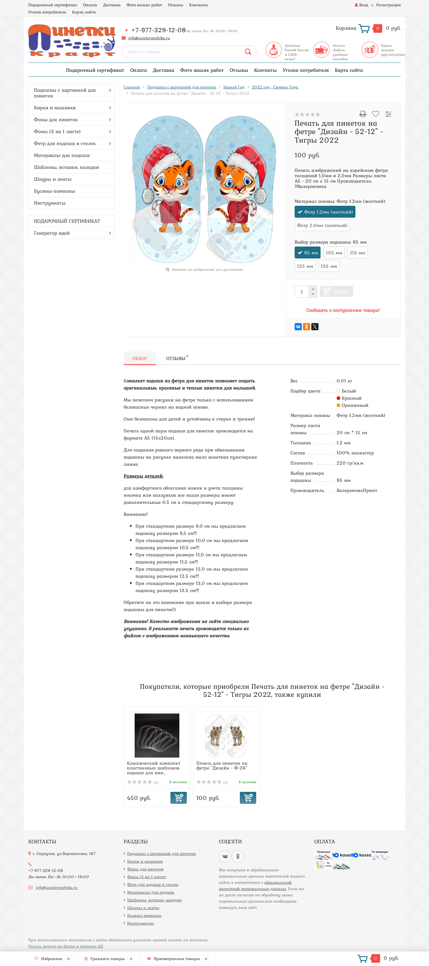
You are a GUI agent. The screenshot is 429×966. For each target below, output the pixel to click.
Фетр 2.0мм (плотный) (322, 225)
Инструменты (50, 203)
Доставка (112, 5)
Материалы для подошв (62, 155)
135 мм (329, 265)
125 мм (305, 265)
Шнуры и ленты (53, 179)
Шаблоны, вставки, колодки (66, 167)
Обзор (140, 358)
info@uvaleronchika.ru (149, 38)
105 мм (334, 252)
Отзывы (175, 5)
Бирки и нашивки (55, 107)
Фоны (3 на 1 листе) (57, 131)
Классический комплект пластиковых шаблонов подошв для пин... (153, 767)
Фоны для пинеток (56, 119)
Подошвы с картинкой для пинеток (65, 92)
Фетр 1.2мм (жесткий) (328, 211)
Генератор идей (52, 233)
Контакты (198, 5)
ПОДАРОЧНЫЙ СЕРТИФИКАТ (67, 221)
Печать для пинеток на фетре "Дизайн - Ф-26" (222, 765)
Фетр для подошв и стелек (65, 143)
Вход (361, 5)
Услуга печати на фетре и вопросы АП (65, 946)
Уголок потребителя (47, 12)
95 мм (311, 252)
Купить (341, 291)
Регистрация (388, 5)
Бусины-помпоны (54, 191)
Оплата (90, 5)
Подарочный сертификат (52, 5)
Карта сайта (84, 12)
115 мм (357, 252)
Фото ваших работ (144, 5)
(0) (142, 782)
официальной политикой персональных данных (255, 885)
